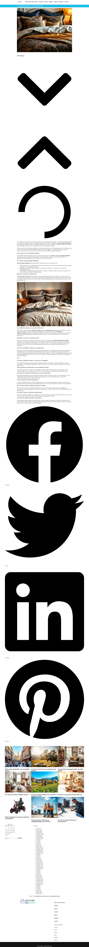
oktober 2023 (39, 866)
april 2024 (38, 858)
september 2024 (39, 851)
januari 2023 (39, 877)
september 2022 (39, 883)
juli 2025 (38, 840)
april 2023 (38, 874)
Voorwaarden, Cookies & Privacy (44, 946)
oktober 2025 (39, 836)
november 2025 (39, 835)
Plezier (56, 1)
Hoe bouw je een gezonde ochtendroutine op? (70, 794)
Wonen (46, 1)
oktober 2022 (39, 881)
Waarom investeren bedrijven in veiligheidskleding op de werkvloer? (41, 820)
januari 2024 (39, 862)
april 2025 (38, 844)
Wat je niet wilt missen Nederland (12, 909)
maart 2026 (38, 829)
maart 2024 (38, 859)
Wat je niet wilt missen (32, 1)
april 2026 (38, 828)
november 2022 (39, 880)
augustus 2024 (39, 853)
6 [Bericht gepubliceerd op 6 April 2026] (5, 829)
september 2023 (39, 867)
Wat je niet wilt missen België (12, 906)
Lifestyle (41, 1)
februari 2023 (39, 876)
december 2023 (39, 863)
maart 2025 (38, 845)
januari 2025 (39, 846)
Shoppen (61, 1)
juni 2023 (38, 871)
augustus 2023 (39, 868)
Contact (66, 1)
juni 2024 (38, 855)
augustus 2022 (39, 884)
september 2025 (39, 837)
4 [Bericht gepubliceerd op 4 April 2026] (12, 827)
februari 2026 (39, 831)
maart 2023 (38, 875)
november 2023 (39, 864)
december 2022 (39, 879)
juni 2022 (38, 887)
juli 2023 (38, 870)
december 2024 (39, 848)
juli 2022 (38, 885)
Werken (51, 1)
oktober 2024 (39, 850)
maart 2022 (38, 890)
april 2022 (38, 889)
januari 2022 (39, 893)
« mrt (6, 835)
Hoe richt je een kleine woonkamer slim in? (16, 794)
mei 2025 (38, 842)
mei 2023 (38, 872)
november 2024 (39, 849)
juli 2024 (38, 854)
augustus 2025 (39, 838)
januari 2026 (39, 832)
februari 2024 (39, 861)
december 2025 (39, 833)
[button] (44, 89)
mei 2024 (38, 857)
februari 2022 (39, 892)
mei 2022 (38, 888)
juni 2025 (38, 841)
